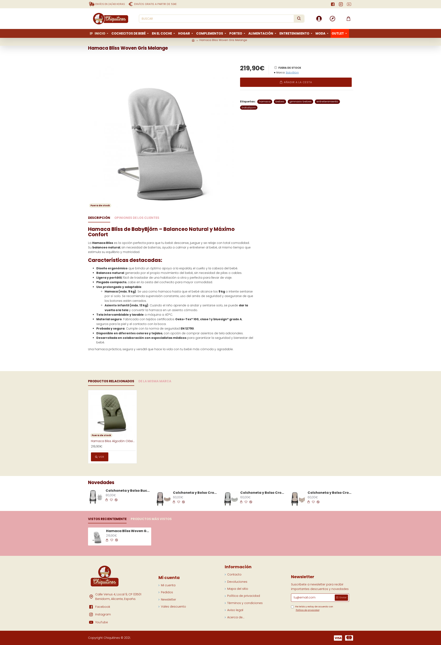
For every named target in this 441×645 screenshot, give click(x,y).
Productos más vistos (151, 519)
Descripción (99, 218)
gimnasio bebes (300, 101)
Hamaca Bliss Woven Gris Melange (128, 531)
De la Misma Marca (154, 381)
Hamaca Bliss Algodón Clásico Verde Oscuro (113, 441)
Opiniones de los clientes (136, 218)
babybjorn (249, 107)
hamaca (265, 101)
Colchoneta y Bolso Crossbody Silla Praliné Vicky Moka (195, 493)
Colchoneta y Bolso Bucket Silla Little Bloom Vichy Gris (128, 491)
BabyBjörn (292, 72)
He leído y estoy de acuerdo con (312, 608)
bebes (279, 101)
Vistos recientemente (107, 519)
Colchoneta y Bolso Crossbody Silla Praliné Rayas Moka (330, 493)
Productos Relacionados (111, 381)
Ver (99, 457)
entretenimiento (327, 101)
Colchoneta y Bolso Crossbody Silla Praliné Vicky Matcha (262, 493)
